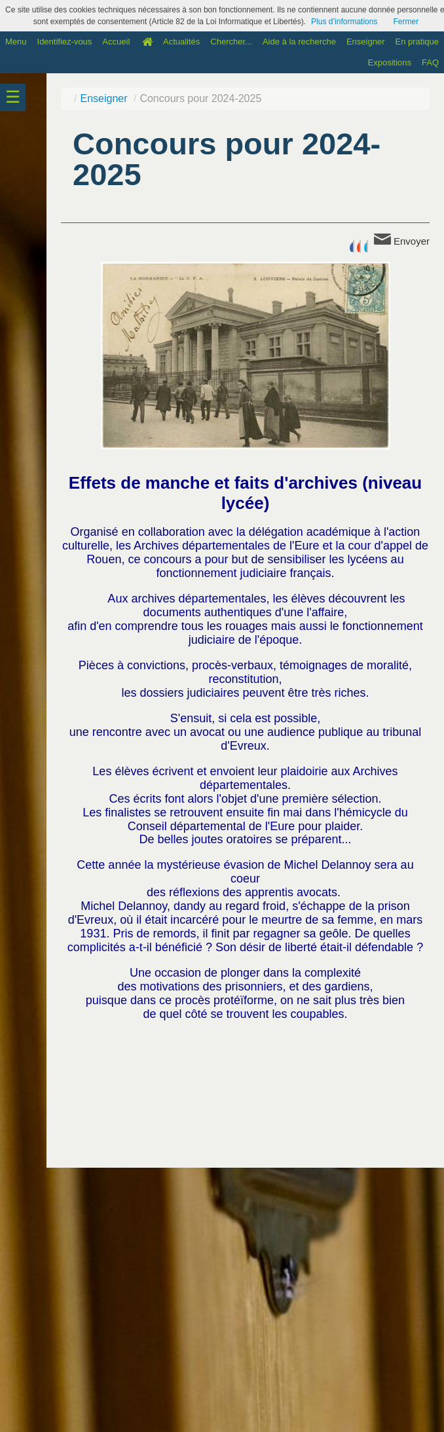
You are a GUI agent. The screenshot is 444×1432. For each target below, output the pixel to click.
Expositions (389, 62)
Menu (16, 41)
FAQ (430, 62)
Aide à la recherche (299, 41)
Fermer (405, 21)
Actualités (181, 41)
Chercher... (231, 41)
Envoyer (402, 240)
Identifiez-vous (64, 41)
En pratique (417, 41)
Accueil (116, 41)
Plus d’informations (344, 21)
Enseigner (365, 41)
